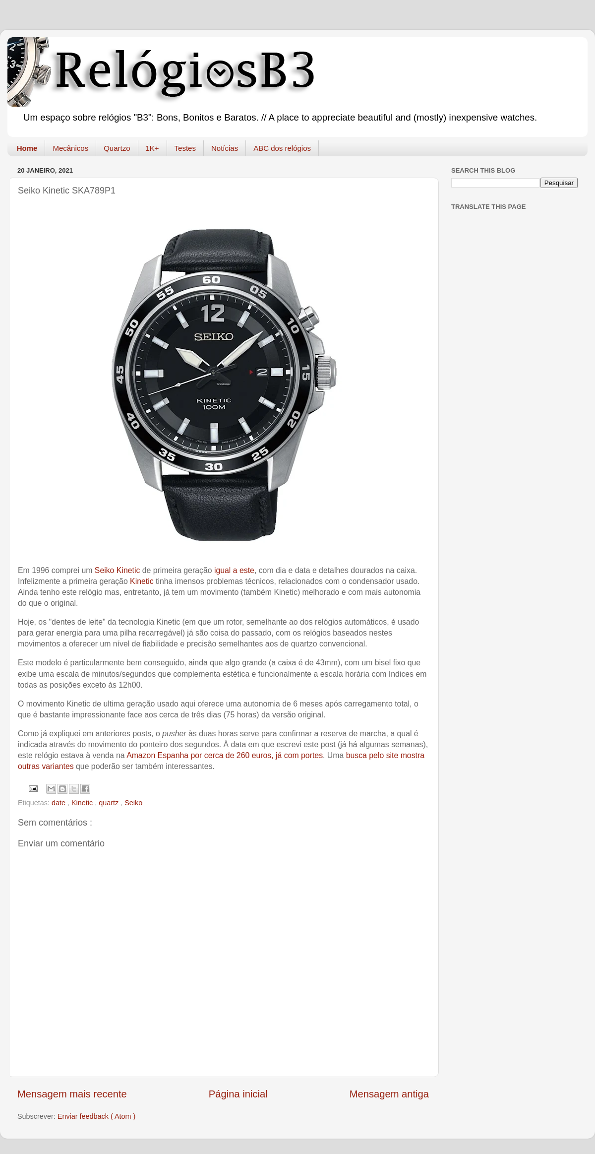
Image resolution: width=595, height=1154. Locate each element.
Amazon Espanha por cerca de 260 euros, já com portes (224, 755)
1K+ (152, 148)
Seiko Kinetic (117, 570)
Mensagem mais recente (72, 1094)
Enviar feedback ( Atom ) (97, 1116)
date (59, 803)
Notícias (224, 148)
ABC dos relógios (282, 148)
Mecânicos (70, 148)
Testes (185, 148)
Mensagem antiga (389, 1094)
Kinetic (142, 581)
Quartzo (117, 148)
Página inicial (238, 1094)
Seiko (133, 803)
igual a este (234, 570)
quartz (109, 803)
